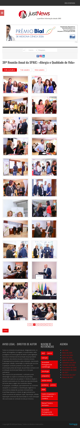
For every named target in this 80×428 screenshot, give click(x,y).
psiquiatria (45, 376)
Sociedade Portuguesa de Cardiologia (47, 364)
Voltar (5, 330)
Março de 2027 (67, 377)
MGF (43, 353)
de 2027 (65, 372)
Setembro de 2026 (69, 362)
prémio (53, 385)
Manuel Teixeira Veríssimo (47, 404)
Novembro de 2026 (69, 367)
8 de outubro (39, 70)
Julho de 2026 (67, 358)
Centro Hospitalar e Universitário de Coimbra (48, 396)
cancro (49, 353)
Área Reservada (70, 3)
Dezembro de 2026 (69, 370)
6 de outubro (9, 70)
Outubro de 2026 (68, 365)
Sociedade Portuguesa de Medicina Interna (47, 412)
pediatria (45, 385)
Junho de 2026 (67, 355)
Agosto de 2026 (68, 360)
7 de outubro (25, 70)
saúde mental (46, 380)
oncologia (45, 371)
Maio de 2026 (67, 353)
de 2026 (65, 350)
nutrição (45, 358)
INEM (43, 390)
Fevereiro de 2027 (69, 375)
